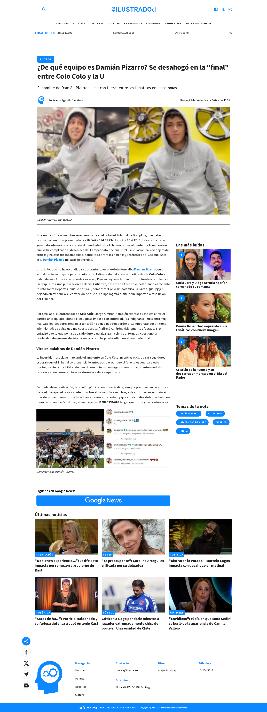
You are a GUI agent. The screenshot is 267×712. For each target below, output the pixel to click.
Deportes (97, 23)
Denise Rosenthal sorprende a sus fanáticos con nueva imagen (201, 328)
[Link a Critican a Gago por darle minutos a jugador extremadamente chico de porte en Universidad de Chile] (133, 594)
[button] (26, 652)
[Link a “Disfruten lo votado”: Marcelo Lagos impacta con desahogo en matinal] (200, 536)
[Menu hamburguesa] (37, 9)
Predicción (44, 554)
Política (79, 23)
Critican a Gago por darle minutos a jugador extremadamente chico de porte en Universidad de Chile (130, 623)
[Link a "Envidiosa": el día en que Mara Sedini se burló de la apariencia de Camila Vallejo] (200, 594)
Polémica (43, 612)
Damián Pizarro (189, 413)
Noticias (62, 23)
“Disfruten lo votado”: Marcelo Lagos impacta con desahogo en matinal (199, 563)
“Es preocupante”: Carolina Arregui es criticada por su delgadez (133, 563)
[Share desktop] (26, 641)
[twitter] (223, 9)
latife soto (184, 32)
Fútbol (46, 59)
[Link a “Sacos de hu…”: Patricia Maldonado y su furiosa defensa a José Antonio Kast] (66, 594)
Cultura (114, 23)
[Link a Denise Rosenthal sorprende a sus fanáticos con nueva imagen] (203, 308)
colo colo (215, 413)
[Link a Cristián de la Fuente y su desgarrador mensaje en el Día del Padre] (203, 351)
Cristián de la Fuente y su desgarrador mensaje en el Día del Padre (201, 373)
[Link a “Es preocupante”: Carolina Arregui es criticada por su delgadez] (133, 536)
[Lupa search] (44, 9)
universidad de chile (192, 422)
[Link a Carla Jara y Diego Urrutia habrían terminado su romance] (203, 264)
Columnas (153, 23)
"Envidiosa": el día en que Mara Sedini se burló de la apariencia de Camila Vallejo (200, 623)
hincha (183, 431)
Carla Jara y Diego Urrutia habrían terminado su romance (201, 284)
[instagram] (230, 9)
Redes (107, 554)
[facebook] (216, 9)
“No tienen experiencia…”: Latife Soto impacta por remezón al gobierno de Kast (66, 565)
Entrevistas (133, 23)
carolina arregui (126, 32)
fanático (221, 422)
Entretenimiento (198, 23)
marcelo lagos (66, 32)
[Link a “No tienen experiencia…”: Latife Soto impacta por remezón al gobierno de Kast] (66, 536)
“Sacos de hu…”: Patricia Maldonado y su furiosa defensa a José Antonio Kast (66, 621)
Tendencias (173, 23)
